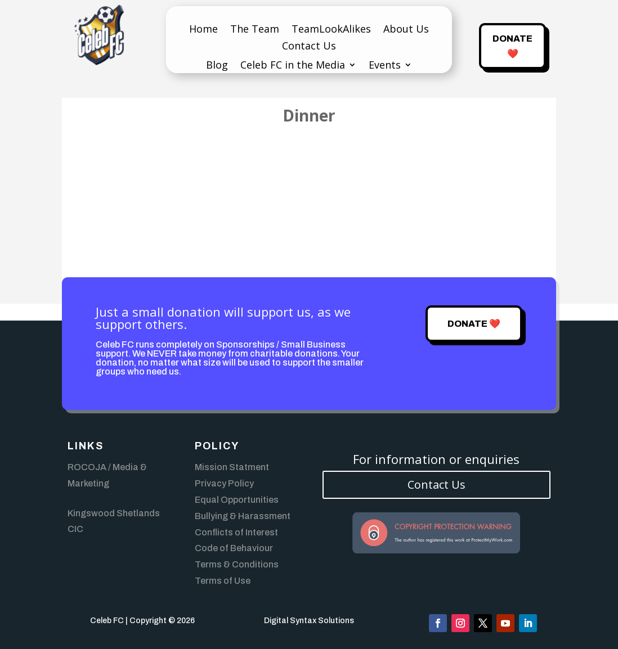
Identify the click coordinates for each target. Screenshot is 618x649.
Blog (217, 66)
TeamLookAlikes (331, 30)
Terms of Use (222, 580)
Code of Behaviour (234, 548)
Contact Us (309, 47)
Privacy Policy (224, 483)
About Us (406, 30)
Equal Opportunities (237, 499)
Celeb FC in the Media (292, 66)
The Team (254, 30)
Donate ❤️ (512, 46)
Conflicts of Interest (236, 532)
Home (203, 30)
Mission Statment (232, 467)
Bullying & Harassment (242, 516)
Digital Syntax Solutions (309, 620)
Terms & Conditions (237, 564)
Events (385, 66)
